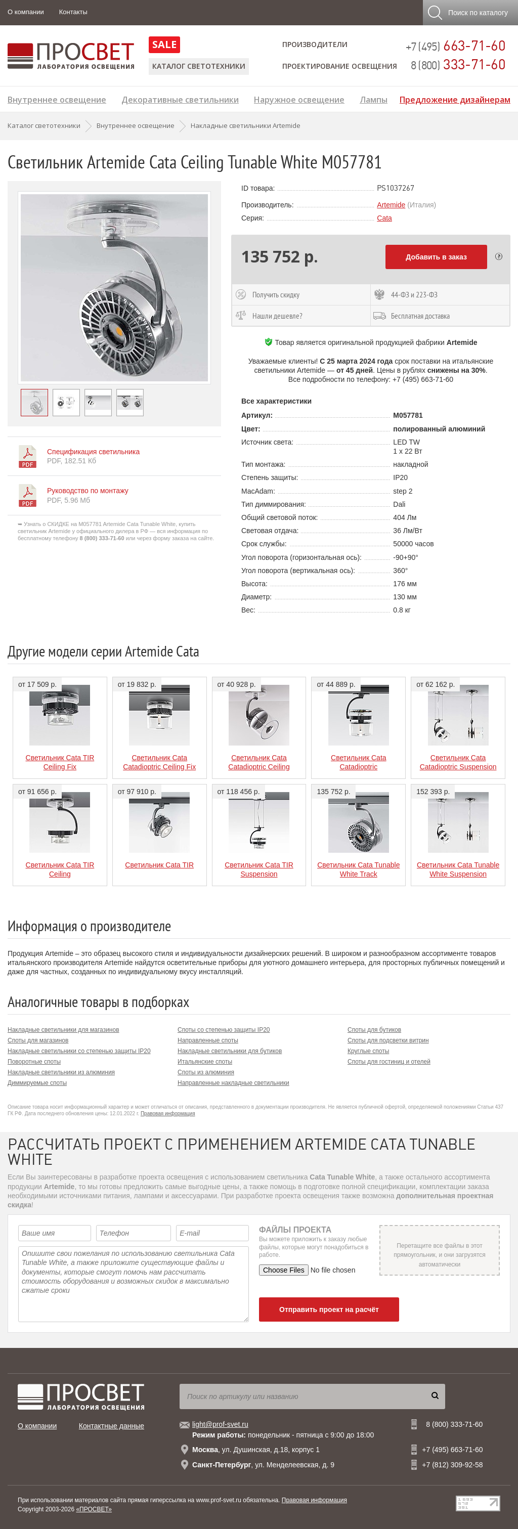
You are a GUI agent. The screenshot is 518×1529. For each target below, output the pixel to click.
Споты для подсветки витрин (388, 1040)
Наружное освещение (299, 98)
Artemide (391, 205)
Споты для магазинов (38, 1040)
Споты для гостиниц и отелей (389, 1061)
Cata (384, 218)
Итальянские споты (205, 1061)
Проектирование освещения (339, 66)
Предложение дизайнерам (455, 98)
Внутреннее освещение (57, 98)
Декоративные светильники (180, 98)
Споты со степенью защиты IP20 (224, 1029)
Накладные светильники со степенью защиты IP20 (79, 1051)
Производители (315, 44)
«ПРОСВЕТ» (94, 1509)
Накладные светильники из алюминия (61, 1072)
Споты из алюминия (206, 1072)
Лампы (373, 98)
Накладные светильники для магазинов (63, 1029)
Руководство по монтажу (87, 491)
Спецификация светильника (93, 452)
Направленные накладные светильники (233, 1082)
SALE (164, 44)
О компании (26, 12)
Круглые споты (368, 1051)
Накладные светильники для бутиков (230, 1051)
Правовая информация (168, 1113)
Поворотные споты (34, 1061)
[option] (114, 287)
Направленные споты (208, 1040)
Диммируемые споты (37, 1082)
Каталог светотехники (198, 66)
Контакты (73, 12)
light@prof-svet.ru (220, 1424)
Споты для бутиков (374, 1029)
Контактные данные (111, 1426)
